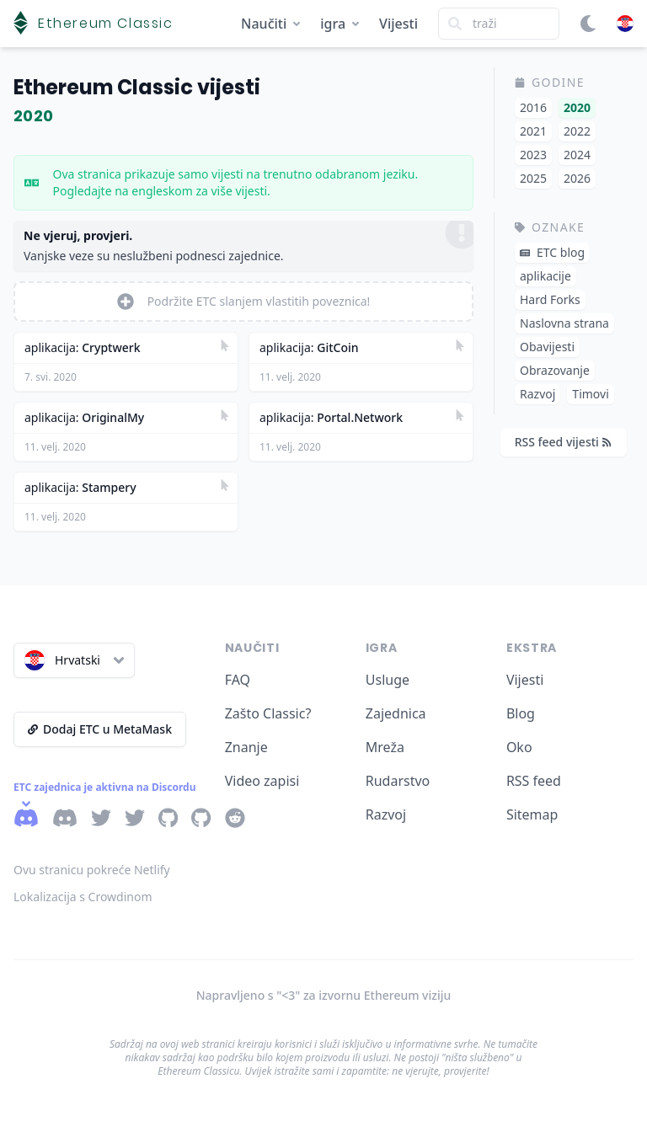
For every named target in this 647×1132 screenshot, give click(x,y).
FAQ (237, 679)
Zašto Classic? (268, 713)
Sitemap (532, 814)
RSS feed (533, 781)
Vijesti (398, 23)
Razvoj (386, 814)
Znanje (246, 747)
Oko (519, 747)
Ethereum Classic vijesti (136, 87)
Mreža (385, 747)
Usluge (387, 679)
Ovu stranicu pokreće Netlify (91, 870)
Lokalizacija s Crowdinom (82, 897)
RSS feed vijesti (563, 442)
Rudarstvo (398, 781)
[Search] (498, 24)
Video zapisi (262, 781)
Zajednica (396, 713)
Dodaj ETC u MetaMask (100, 729)
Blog (520, 713)
